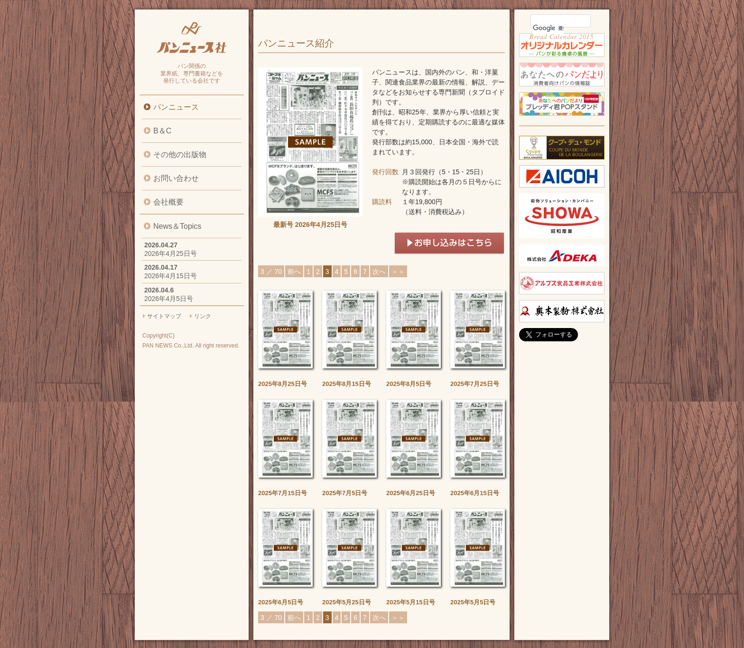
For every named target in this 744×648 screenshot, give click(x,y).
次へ (379, 271)
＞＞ (398, 271)
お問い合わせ (176, 178)
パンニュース (176, 107)
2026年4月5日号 (168, 298)
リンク (202, 316)
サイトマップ (164, 316)
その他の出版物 (179, 154)
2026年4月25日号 (170, 253)
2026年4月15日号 (170, 276)
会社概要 (168, 202)
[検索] (548, 28)
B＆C (162, 131)
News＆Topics (177, 226)
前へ (294, 271)
